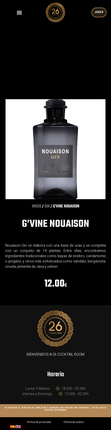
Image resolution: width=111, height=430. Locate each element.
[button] (19, 12)
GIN (47, 206)
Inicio (36, 206)
